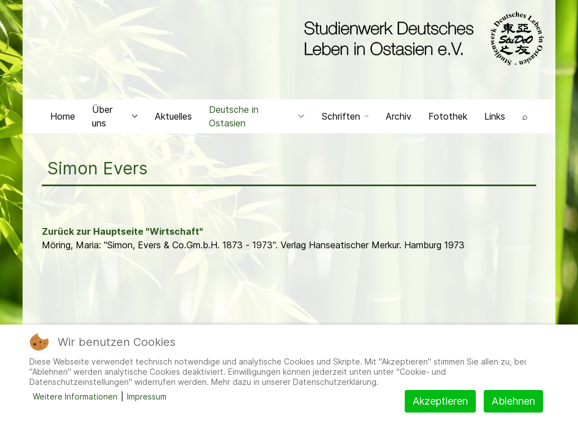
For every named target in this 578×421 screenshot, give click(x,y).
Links (494, 116)
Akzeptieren (440, 401)
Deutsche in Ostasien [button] (257, 116)
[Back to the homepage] (421, 38)
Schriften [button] (345, 116)
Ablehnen (513, 401)
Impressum (147, 396)
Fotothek (447, 116)
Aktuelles (173, 116)
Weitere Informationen (75, 396)
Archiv (398, 116)
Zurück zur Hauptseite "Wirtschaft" (122, 231)
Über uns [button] (115, 116)
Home (62, 116)
